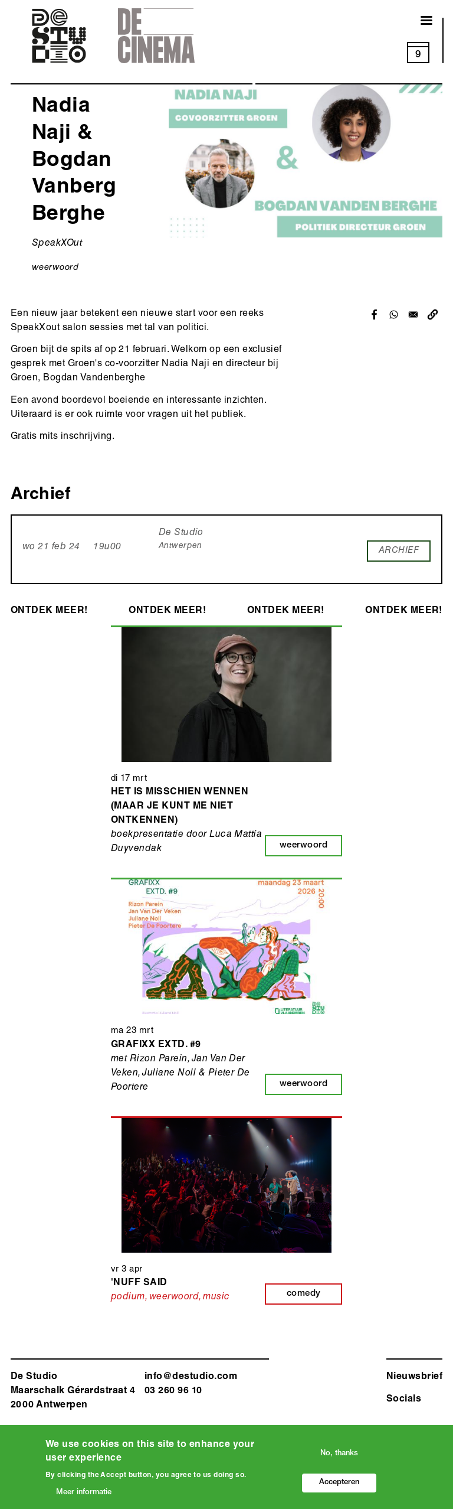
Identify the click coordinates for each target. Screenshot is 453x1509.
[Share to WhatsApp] (393, 314)
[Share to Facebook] (374, 314)
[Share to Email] (413, 314)
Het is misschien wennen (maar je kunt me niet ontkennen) (179, 807)
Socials (403, 1399)
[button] (432, 314)
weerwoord (55, 267)
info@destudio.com (191, 1377)
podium (128, 1297)
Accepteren (339, 1484)
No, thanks (339, 1455)
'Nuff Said (139, 1283)
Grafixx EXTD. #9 (156, 1045)
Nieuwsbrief (414, 1377)
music (216, 1297)
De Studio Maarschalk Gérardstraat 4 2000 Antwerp (73, 1391)
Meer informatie (83, 1494)
